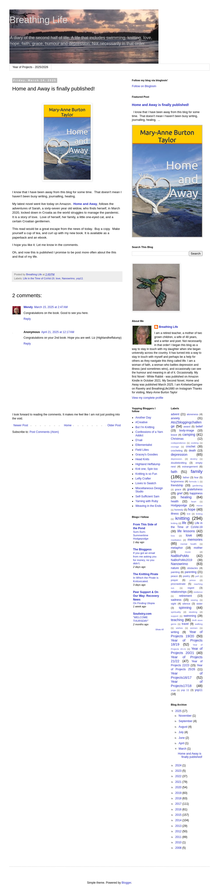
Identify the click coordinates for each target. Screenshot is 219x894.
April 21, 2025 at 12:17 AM (57, 332)
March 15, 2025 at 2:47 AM (51, 307)
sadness (176, 599)
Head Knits (142, 459)
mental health (188, 544)
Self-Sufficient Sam (147, 496)
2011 (178, 837)
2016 (178, 809)
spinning (185, 608)
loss (173, 535)
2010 (178, 842)
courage (175, 446)
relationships (179, 591)
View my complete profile (147, 397)
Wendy (28, 307)
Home (68, 425)
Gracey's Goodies (146, 454)
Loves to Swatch (145, 483)
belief (199, 426)
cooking (195, 443)
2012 (178, 831)
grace (178, 489)
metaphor (177, 547)
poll (197, 576)
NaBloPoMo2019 (181, 560)
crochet (190, 446)
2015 (178, 815)
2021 (178, 782)
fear (196, 477)
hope (191, 509)
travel (185, 624)
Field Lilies (142, 449)
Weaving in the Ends (148, 506)
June (181, 738)
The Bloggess (142, 549)
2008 (178, 847)
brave (174, 434)
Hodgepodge (179, 505)
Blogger (126, 882)
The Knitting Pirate (145, 574)
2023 (178, 770)
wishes (179, 628)
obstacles (192, 568)
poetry (186, 576)
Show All (159, 629)
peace (174, 576)
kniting (199, 513)
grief (179, 493)
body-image (186, 430)
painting (175, 572)
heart (193, 501)
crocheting (177, 450)
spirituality (176, 612)
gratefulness (195, 489)
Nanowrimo (68, 278)
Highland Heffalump (147, 464)
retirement (185, 595)
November (185, 715)
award (186, 426)
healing (186, 497)
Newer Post (20, 425)
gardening (197, 485)
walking (199, 624)
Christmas (177, 438)
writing (175, 632)
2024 (178, 765)
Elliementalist (143, 445)
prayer (174, 580)
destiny (193, 459)
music (188, 552)
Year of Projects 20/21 (187, 651)
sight (173, 603)
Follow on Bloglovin (144, 86)
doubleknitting (179, 462)
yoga (173, 690)
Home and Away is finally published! (160, 105)
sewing (194, 600)
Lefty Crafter (143, 478)
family (197, 471)
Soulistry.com (142, 613)
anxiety (175, 418)
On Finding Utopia (144, 603)
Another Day (143, 417)
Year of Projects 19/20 (187, 634)
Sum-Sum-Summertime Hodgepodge (140, 535)
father (186, 477)
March (182, 748)
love (58, 278)
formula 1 (194, 481)
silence (186, 603)
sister (199, 603)
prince (193, 580)
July (181, 732)
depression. (177, 459)
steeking (193, 612)
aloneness (192, 414)
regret (191, 587)
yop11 (79, 278)
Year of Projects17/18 (187, 684)
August (183, 726)
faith (174, 472)
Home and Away (85, 204)
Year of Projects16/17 (187, 675)
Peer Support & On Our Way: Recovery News (146, 595)
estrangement (190, 466)
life (184, 523)
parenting (190, 572)
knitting (182, 518)
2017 (178, 803)
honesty (178, 509)
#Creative (141, 422)
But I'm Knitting (144, 427)
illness (175, 513)
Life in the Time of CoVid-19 (38, 278)
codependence (178, 443)
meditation (176, 540)
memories (195, 539)
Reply (27, 319)
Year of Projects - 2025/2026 (30, 67)
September (185, 721)
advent (175, 414)
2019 (178, 793)
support (174, 616)
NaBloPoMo (180, 556)
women (194, 628)
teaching (177, 620)
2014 (178, 820)
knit (189, 513)
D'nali (138, 440)
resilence (198, 592)
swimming (190, 616)
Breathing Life (38, 20)
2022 (178, 776)
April (181, 743)
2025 (178, 711)
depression (179, 454)
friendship (177, 485)
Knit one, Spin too (146, 469)
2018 (178, 798)
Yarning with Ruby (146, 501)
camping (188, 434)
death (192, 450)
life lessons (186, 531)
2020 (178, 787)
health (175, 501)
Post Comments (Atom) (44, 432)
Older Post (114, 425)
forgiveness (177, 481)
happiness (196, 493)
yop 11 (185, 690)
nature (175, 568)
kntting (174, 523)
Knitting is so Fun (146, 473)
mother (198, 547)
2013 (178, 826)
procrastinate (178, 583)
